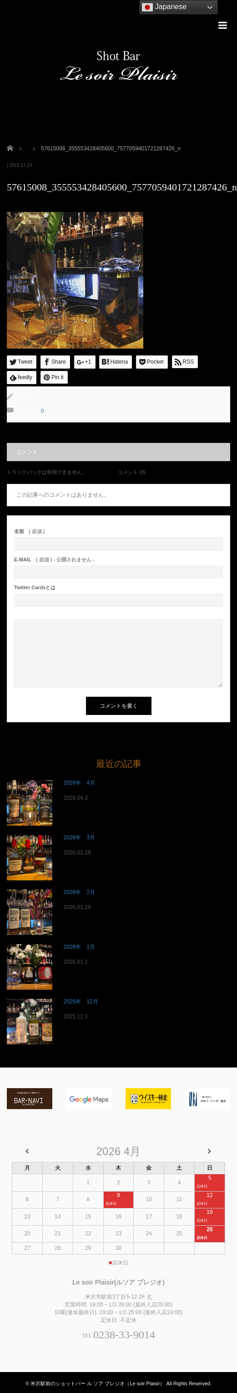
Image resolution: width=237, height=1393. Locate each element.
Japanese (164, 7)
